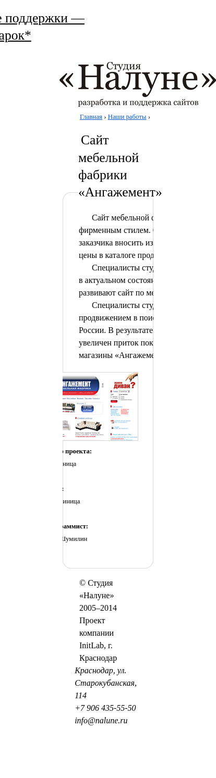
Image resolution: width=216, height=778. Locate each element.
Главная (91, 116)
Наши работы (127, 116)
